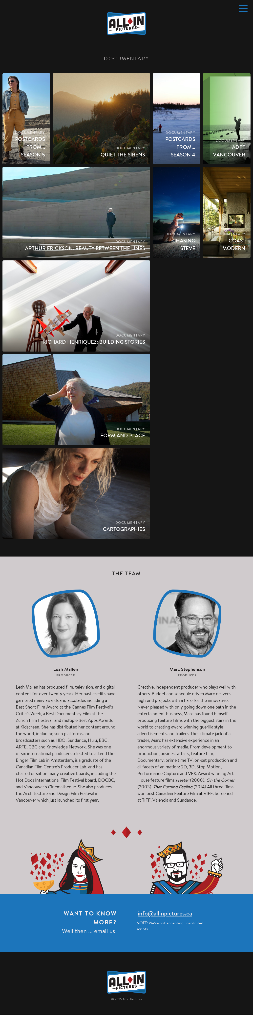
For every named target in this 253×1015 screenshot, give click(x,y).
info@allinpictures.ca (165, 914)
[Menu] (243, 8)
